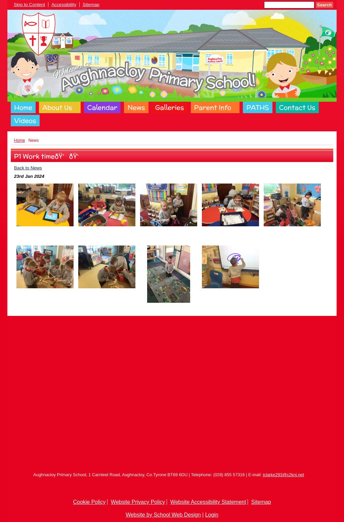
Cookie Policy (89, 502)
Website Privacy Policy (138, 502)
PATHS (257, 107)
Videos (25, 120)
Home (23, 107)
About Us (57, 107)
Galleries (169, 107)
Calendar (102, 107)
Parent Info (212, 107)
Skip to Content (29, 4)
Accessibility (63, 4)
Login (211, 515)
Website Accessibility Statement (208, 502)
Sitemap (91, 4)
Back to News (28, 167)
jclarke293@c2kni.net (283, 474)
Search (324, 4)
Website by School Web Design (163, 515)
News (136, 107)
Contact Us (297, 107)
